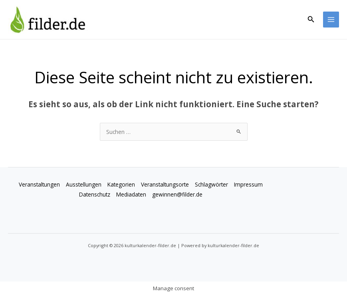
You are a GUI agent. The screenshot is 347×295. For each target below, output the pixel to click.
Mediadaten (131, 194)
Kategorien (121, 184)
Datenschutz (94, 194)
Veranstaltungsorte (165, 184)
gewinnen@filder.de (177, 194)
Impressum (248, 184)
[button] (311, 19)
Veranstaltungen (39, 184)
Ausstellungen (83, 184)
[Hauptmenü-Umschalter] (331, 20)
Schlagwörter (211, 184)
